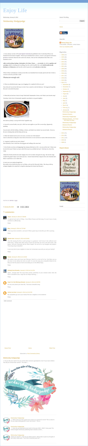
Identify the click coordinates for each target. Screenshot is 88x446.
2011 (62, 137)
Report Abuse (64, 148)
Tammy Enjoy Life (66, 42)
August (65, 93)
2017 (62, 75)
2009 (62, 142)
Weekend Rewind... (68, 114)
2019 (62, 71)
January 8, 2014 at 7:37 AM (18, 228)
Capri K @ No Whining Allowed (16, 282)
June (64, 98)
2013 (62, 133)
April (64, 103)
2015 (62, 80)
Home (30, 348)
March (65, 105)
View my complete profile (66, 46)
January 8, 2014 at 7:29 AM (19, 216)
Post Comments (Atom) (33, 353)
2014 (62, 82)
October (65, 89)
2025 (62, 57)
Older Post (52, 348)
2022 (62, 64)
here (6, 57)
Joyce (9, 216)
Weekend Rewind (67, 125)
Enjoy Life (15, 10)
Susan (9, 257)
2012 (62, 135)
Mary (9, 228)
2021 (62, 66)
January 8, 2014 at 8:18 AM (22, 238)
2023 (62, 61)
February (65, 107)
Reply (9, 223)
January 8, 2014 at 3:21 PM (27, 270)
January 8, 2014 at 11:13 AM (19, 257)
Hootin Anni (11, 238)
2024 (62, 59)
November (66, 86)
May (64, 100)
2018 (62, 73)
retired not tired (12, 292)
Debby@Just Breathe (14, 270)
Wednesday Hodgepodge (11, 358)
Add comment (8, 301)
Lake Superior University (25, 53)
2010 (62, 140)
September (66, 91)
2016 (62, 78)
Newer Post (8, 348)
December (66, 84)
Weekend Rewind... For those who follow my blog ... (70, 119)
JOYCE (11, 200)
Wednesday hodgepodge (69, 112)
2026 (62, 54)
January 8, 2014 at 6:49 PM (33, 282)
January (65, 110)
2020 (62, 68)
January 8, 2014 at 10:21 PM (24, 292)
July (64, 96)
